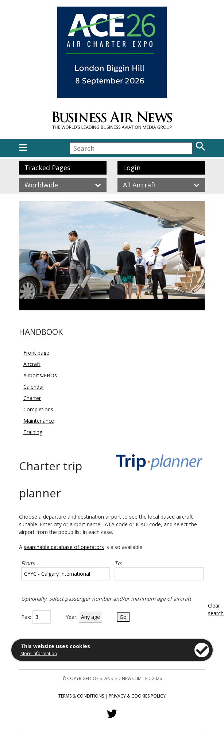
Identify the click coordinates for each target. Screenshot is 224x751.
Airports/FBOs (40, 375)
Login (131, 167)
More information (38, 653)
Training (32, 432)
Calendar (33, 386)
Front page (36, 352)
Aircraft (31, 363)
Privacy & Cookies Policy (137, 696)
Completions (38, 409)
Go (123, 616)
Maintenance (38, 420)
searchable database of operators (64, 546)
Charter (32, 398)
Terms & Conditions (81, 696)
